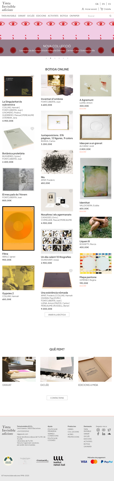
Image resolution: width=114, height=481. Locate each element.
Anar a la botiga (57, 314)
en (103, 4)
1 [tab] (46, 58)
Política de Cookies (52, 439)
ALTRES (70, 434)
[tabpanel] (57, 37)
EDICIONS (41, 15)
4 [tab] (59, 58)
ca (96, 4)
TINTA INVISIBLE (8, 15)
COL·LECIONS (73, 432)
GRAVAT (21, 15)
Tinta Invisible (6, 427)
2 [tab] (50, 58)
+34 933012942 (23, 431)
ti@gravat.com (22, 434)
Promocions (73, 437)
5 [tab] (63, 58)
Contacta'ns (57, 398)
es (109, 4)
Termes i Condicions (53, 435)
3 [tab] (54, 58)
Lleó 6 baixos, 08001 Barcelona (28, 428)
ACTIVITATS (53, 15)
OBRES (70, 429)
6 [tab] (67, 58)
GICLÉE (31, 15)
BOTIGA (64, 15)
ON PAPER (74, 15)
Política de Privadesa (52, 430)
